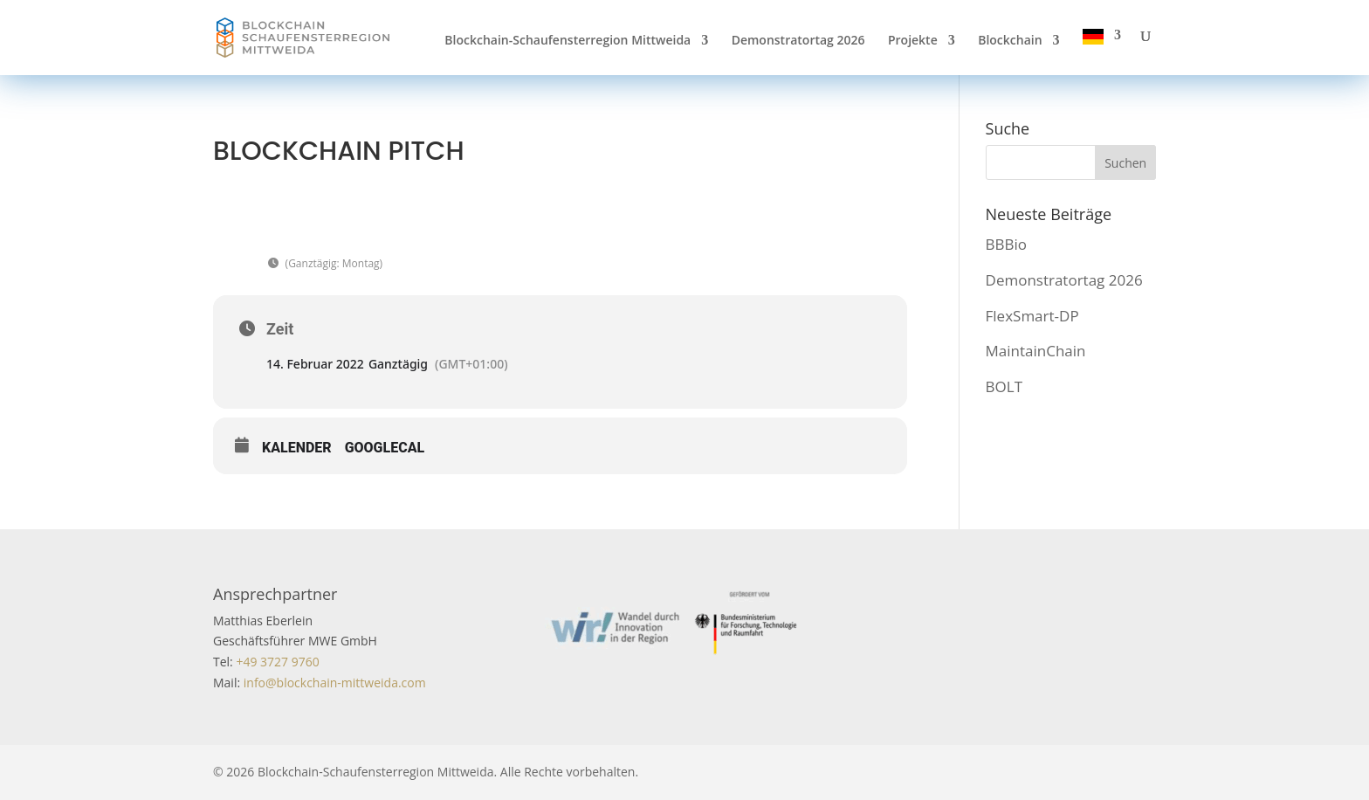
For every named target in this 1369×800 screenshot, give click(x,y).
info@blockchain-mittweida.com (335, 682)
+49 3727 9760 (276, 661)
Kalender (297, 447)
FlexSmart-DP (1032, 316)
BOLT (1004, 386)
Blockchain (1010, 41)
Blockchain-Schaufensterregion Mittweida (567, 41)
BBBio (1006, 244)
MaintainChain (1036, 351)
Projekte (913, 41)
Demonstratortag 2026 (798, 41)
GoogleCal (385, 447)
